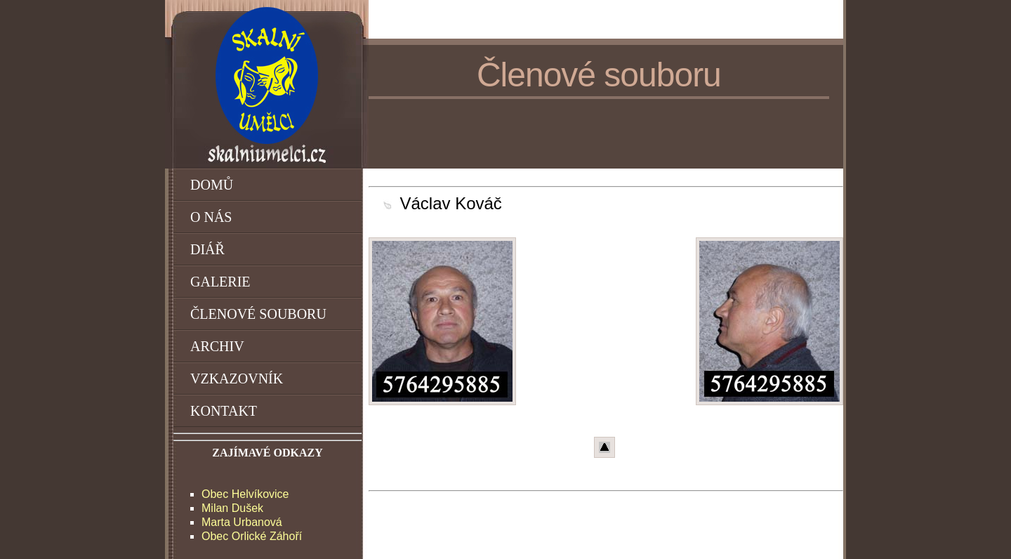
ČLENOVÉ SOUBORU (258, 314)
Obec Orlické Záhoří (251, 536)
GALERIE (220, 281)
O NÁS (211, 217)
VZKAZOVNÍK (236, 378)
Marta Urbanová (241, 522)
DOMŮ (211, 184)
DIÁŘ (207, 249)
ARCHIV (217, 346)
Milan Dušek (232, 508)
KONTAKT (223, 411)
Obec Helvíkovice (245, 494)
